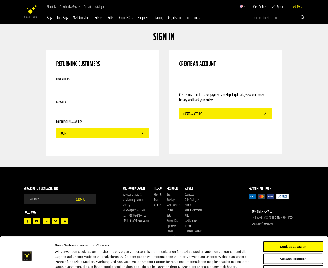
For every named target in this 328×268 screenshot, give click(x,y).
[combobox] (279, 18)
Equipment (143, 17)
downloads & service (70, 6)
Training (159, 17)
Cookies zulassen (293, 226)
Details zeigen (222, 260)
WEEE (187, 215)
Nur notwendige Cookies (293, 250)
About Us (158, 195)
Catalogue (100, 6)
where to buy (259, 6)
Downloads (189, 195)
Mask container (81, 17)
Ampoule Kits (126, 17)
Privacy (188, 205)
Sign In (280, 6)
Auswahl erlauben (293, 238)
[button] (241, 6)
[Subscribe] (83, 199)
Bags (49, 17)
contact (87, 6)
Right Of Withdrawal (193, 210)
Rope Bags (171, 200)
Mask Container (173, 205)
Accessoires (193, 17)
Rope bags (62, 17)
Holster (99, 17)
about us (51, 6)
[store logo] (30, 11)
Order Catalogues (192, 200)
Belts (110, 17)
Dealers (157, 200)
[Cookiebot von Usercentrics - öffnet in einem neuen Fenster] (27, 260)
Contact (157, 205)
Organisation (175, 17)
